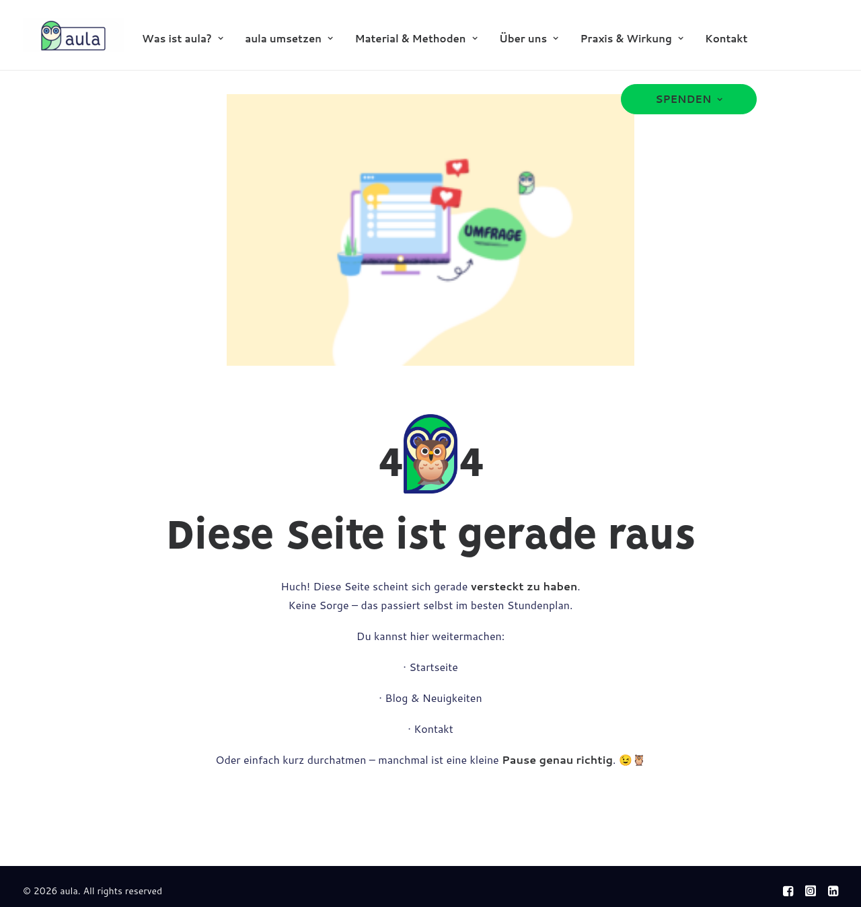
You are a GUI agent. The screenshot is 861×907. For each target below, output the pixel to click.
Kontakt (726, 39)
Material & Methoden (415, 39)
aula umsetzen (289, 39)
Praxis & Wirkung (631, 39)
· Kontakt (430, 728)
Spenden (688, 99)
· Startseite (430, 666)
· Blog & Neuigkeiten (430, 697)
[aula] (73, 35)
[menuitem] (183, 38)
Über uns (528, 39)
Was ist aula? (182, 39)
